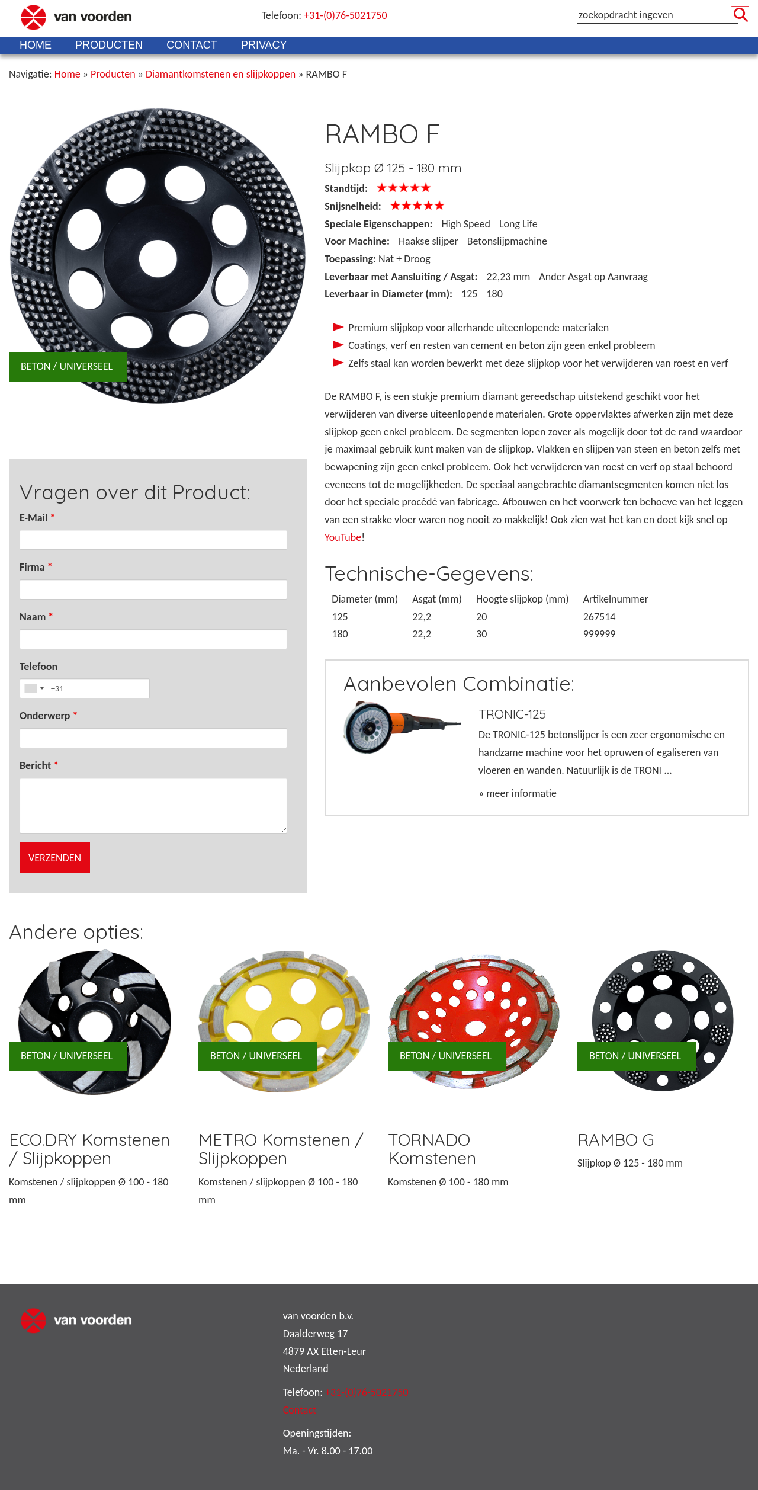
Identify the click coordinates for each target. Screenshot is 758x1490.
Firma (36, 566)
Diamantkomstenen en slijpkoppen (221, 74)
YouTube (343, 537)
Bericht (39, 765)
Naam (36, 616)
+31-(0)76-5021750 (345, 15)
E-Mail (37, 517)
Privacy (264, 45)
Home (36, 45)
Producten (109, 45)
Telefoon (38, 666)
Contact (191, 45)
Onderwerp (49, 715)
